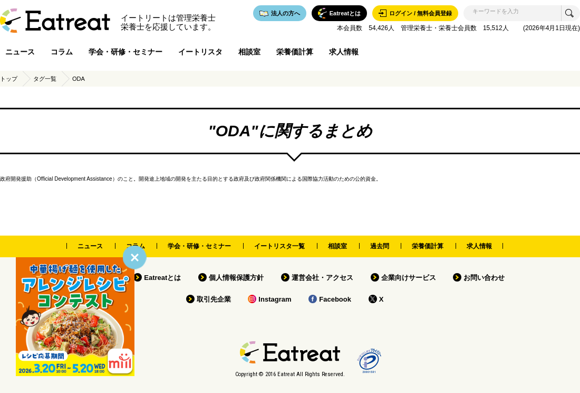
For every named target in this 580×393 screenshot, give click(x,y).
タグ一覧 (44, 79)
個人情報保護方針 (236, 278)
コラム (62, 52)
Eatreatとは (162, 278)
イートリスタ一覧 (279, 246)
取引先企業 (214, 299)
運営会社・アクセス (322, 278)
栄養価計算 (294, 52)
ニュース (20, 52)
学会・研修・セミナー (125, 52)
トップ (8, 79)
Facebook (335, 299)
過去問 (379, 246)
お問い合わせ (484, 278)
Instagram (274, 299)
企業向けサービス (408, 278)
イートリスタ (200, 52)
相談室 (249, 52)
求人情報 (344, 52)
